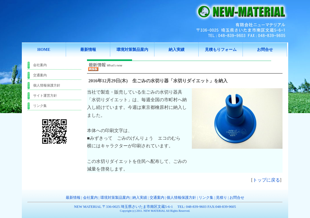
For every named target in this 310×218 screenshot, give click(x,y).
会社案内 (40, 65)
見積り (221, 198)
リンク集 (40, 106)
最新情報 (73, 198)
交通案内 (40, 75)
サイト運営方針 (45, 96)
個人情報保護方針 (46, 85)
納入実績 (139, 198)
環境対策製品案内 (115, 198)
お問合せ (237, 198)
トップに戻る (266, 180)
